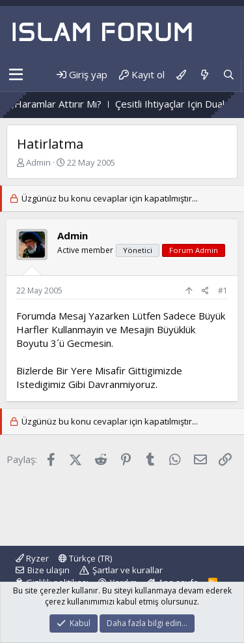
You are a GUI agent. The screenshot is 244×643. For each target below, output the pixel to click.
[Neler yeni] (204, 74)
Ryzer (32, 558)
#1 (223, 290)
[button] (16, 75)
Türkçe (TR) (85, 558)
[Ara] (229, 74)
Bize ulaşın (48, 570)
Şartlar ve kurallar (127, 570)
